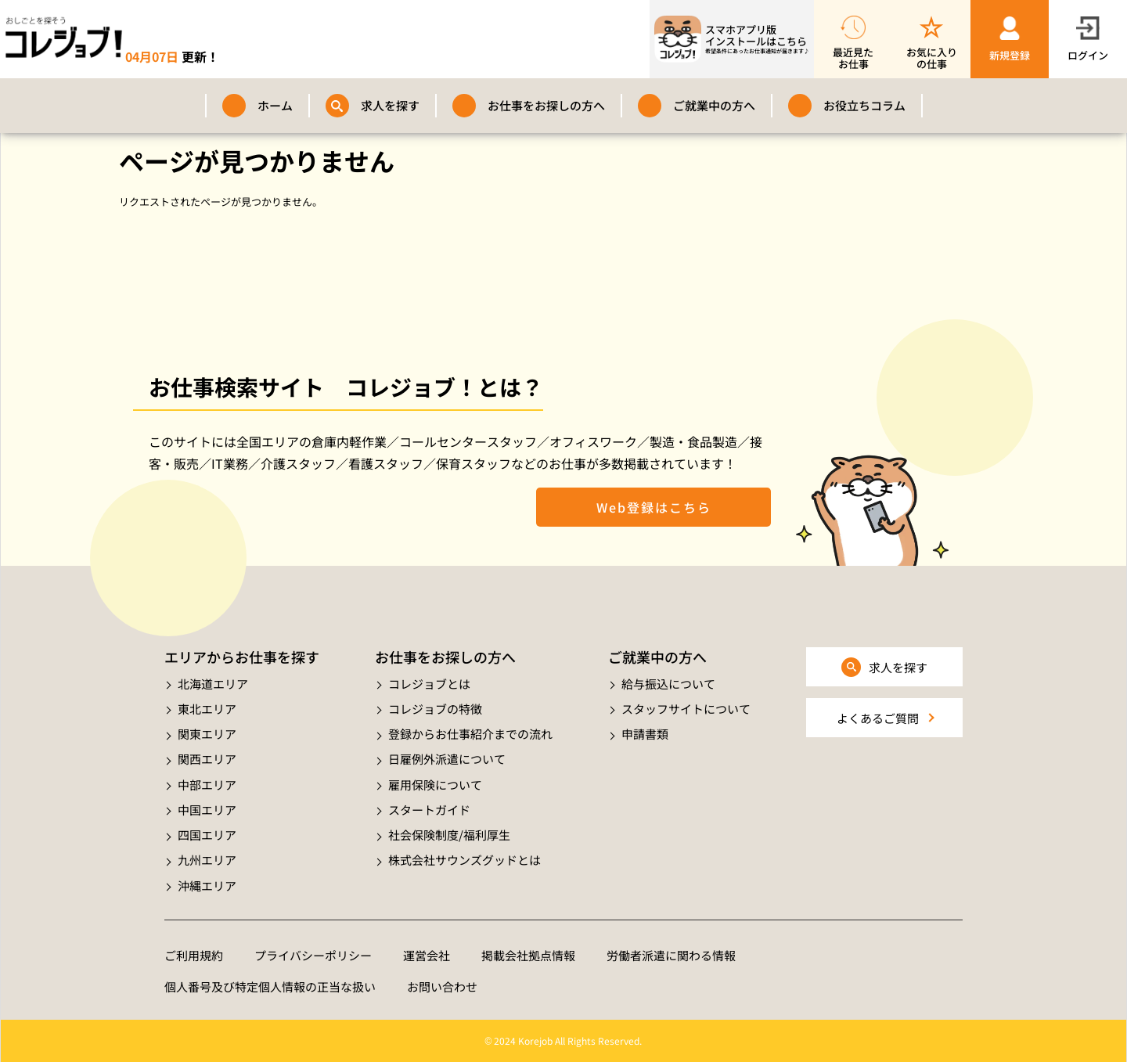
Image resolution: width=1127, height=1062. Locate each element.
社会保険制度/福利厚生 (449, 834)
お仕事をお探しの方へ (546, 105)
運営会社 (426, 955)
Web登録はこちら (653, 507)
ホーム (275, 105)
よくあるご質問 (878, 718)
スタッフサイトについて (686, 708)
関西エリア (207, 759)
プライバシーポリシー (313, 955)
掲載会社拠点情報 (528, 955)
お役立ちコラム (864, 105)
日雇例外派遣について (447, 759)
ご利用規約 (193, 955)
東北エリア (207, 708)
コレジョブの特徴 (435, 708)
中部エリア (207, 784)
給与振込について (668, 683)
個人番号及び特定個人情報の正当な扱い (270, 986)
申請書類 (644, 733)
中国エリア (207, 809)
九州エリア (207, 859)
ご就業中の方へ (714, 105)
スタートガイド (429, 809)
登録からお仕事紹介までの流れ (470, 733)
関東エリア (207, 733)
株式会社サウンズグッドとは (464, 859)
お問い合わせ (442, 986)
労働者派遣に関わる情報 (671, 955)
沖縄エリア (207, 885)
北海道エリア (213, 683)
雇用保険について (435, 784)
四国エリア (207, 834)
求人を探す (390, 105)
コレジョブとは (429, 683)
